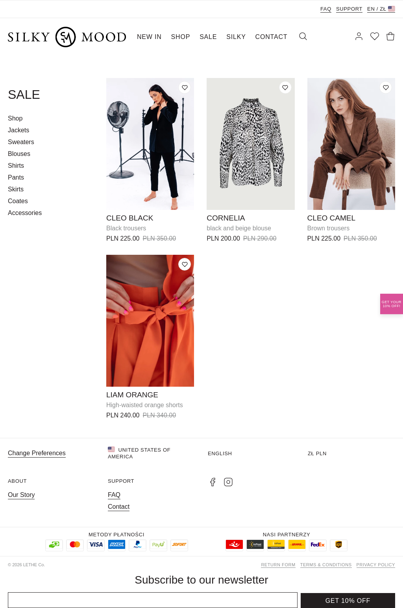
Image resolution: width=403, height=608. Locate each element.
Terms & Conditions (326, 564)
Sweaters (21, 142)
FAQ (325, 9)
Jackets (18, 130)
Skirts (16, 189)
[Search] (303, 37)
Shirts (16, 165)
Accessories (25, 212)
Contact (118, 506)
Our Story (21, 494)
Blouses (19, 153)
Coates (18, 201)
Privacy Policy (376, 564)
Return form (278, 564)
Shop (15, 118)
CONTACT (271, 36)
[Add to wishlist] (184, 87)
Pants (16, 177)
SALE (208, 36)
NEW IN (149, 36)
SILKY (236, 36)
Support (349, 9)
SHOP (180, 36)
